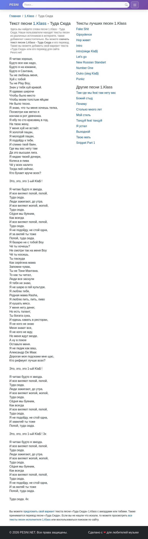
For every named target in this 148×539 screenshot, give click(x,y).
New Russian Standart (91, 62)
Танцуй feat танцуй (89, 120)
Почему (81, 103)
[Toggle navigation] (135, 4)
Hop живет (83, 40)
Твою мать (83, 137)
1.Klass (29, 16)
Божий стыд (84, 98)
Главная (15, 16)
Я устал (81, 126)
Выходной (83, 131)
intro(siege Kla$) (87, 51)
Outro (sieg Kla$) (87, 73)
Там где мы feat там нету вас (96, 92)
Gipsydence (84, 34)
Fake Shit (82, 29)
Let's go (81, 56)
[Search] (75, 5)
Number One (84, 67)
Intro (79, 45)
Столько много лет (89, 109)
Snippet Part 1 (85, 142)
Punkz (80, 79)
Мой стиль (83, 115)
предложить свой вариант (39, 511)
